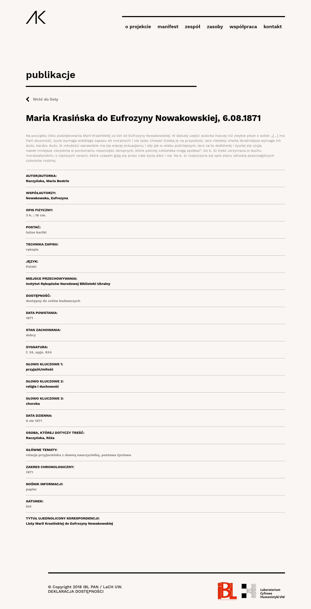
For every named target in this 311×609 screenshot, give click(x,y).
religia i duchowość (42, 386)
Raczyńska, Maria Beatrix (47, 181)
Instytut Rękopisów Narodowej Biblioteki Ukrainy (68, 284)
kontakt (273, 26)
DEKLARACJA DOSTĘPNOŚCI (76, 591)
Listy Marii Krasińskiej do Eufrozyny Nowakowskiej (69, 523)
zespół (192, 26)
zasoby (215, 26)
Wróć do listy (45, 99)
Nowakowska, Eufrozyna (47, 198)
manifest (168, 26)
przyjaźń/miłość (39, 369)
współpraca (243, 26)
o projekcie (138, 26)
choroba (33, 404)
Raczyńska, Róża (40, 438)
